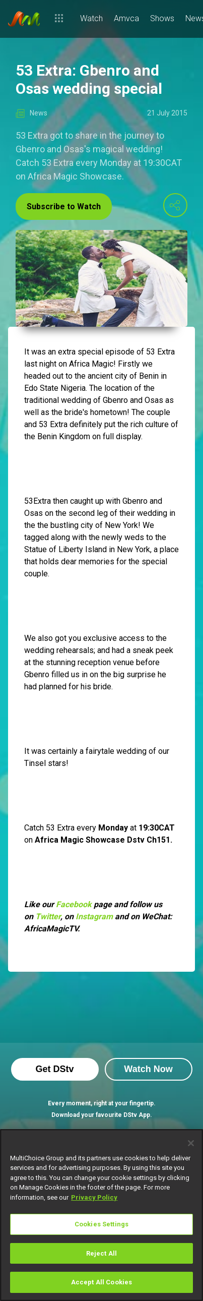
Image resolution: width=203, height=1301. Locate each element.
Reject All (101, 1253)
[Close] (191, 1143)
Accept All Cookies (101, 1282)
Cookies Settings (101, 1224)
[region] (101, 1215)
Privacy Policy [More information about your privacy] (94, 1197)
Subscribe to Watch (64, 206)
